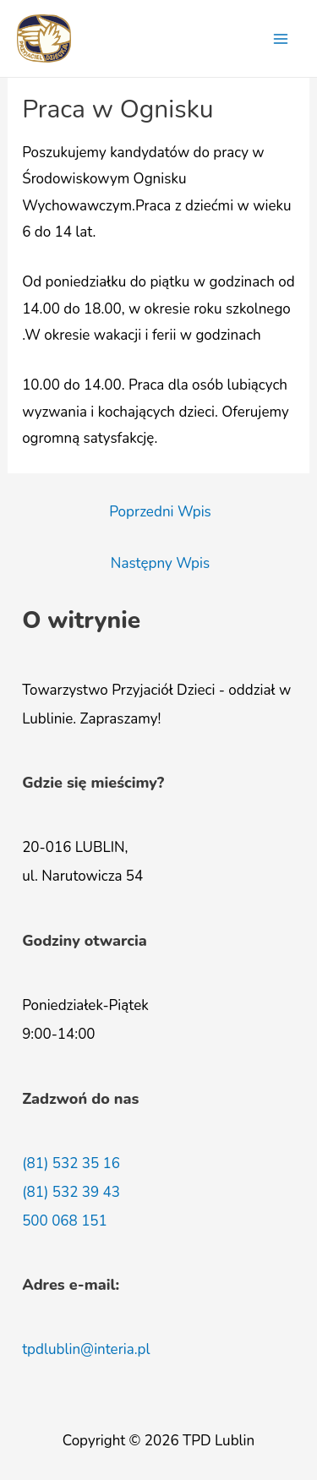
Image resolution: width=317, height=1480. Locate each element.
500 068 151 (64, 1221)
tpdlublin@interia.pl (86, 1349)
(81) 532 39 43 (71, 1192)
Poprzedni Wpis (160, 512)
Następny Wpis (160, 563)
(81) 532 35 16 (71, 1163)
